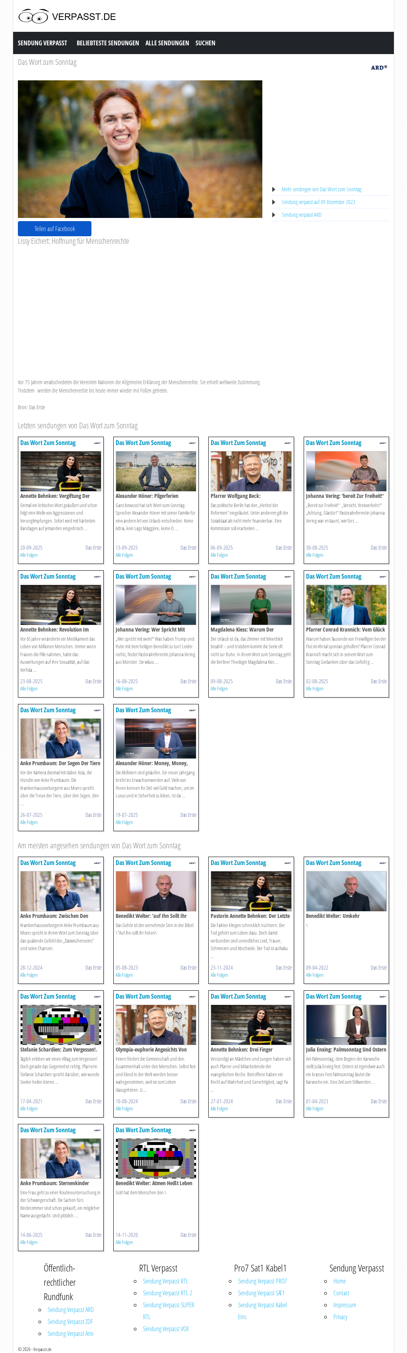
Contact (341, 1293)
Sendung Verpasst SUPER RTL (168, 1311)
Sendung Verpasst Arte (70, 1333)
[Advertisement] (140, 305)
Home (339, 1281)
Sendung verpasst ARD (302, 214)
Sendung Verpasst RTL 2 (167, 1293)
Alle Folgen (29, 554)
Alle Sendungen (167, 43)
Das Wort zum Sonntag (47, 61)
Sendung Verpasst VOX (166, 1328)
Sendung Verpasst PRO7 (262, 1281)
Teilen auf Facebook (55, 228)
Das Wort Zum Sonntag (48, 442)
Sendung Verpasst (42, 43)
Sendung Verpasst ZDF (70, 1321)
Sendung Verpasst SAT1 (261, 1293)
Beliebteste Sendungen (108, 43)
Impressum (344, 1305)
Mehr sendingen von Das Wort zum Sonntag (321, 189)
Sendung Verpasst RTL (165, 1281)
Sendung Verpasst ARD (71, 1309)
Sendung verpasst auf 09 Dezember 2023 (318, 202)
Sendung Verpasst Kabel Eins (262, 1311)
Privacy (340, 1316)
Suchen (205, 43)
